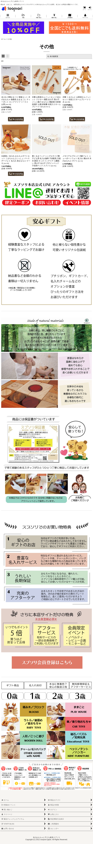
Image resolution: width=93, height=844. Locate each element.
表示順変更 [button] (52, 56)
